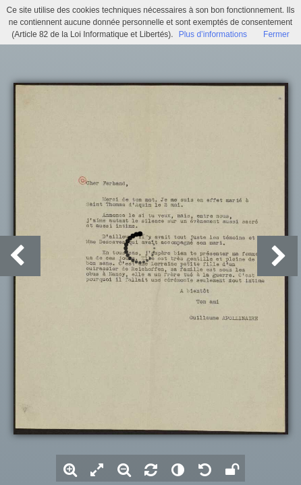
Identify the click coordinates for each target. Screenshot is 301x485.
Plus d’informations (213, 34)
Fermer (276, 34)
